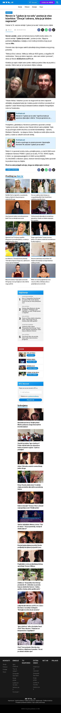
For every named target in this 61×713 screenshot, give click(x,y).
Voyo (41, 7)
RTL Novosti (24, 384)
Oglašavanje (38, 700)
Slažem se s (30, 396)
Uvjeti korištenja (19, 700)
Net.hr (20, 176)
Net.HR (45, 661)
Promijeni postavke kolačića (24, 702)
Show (21, 349)
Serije (20, 7)
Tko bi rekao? (15, 670)
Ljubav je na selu (12, 169)
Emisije (34, 7)
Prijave (55, 661)
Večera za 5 (16, 688)
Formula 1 (16, 692)
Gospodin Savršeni (16, 675)
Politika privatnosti (29, 700)
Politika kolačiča (47, 700)
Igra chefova (15, 665)
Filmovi (27, 7)
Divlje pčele (14, 679)
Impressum (11, 700)
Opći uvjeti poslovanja (38, 702)
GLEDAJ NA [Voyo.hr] (47, 2)
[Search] (57, 2)
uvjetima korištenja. (33, 396)
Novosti (6, 661)
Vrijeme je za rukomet (36, 669)
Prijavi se (30, 400)
